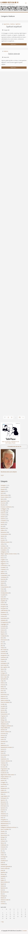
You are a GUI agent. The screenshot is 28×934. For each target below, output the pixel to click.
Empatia (3, 659)
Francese (3, 684)
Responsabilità (4, 727)
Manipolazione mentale (6, 747)
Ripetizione (3, 888)
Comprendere (4, 575)
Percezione (3, 653)
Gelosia (2, 886)
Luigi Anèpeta (4, 796)
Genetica (3, 688)
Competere (3, 520)
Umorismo (3, 628)
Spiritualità (3, 678)
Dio (1, 851)
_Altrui (2, 544)
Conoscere (3, 487)
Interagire (3, 485)
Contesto (3, 903)
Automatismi (4, 618)
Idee (2, 645)
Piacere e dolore (4, 497)
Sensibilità (3, 876)
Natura (2, 669)
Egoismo (3, 800)
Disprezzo (3, 696)
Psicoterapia (3, 614)
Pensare (2, 522)
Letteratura (3, 657)
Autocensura (4, 694)
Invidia (2, 852)
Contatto (25, 930)
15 (19, 417)
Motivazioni (3, 532)
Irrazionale (3, 815)
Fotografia (3, 819)
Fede (2, 817)
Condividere (3, 550)
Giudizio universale (14, 53)
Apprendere (3, 598)
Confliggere (3, 508)
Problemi (3, 708)
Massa (2, 843)
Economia (3, 733)
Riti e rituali (3, 649)
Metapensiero (4, 788)
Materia (2, 897)
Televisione (3, 813)
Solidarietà (3, 770)
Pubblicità (3, 864)
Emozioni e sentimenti (6, 507)
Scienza (2, 630)
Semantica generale (5, 866)
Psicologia (3, 510)
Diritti (2, 862)
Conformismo (4, 565)
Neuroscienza (4, 835)
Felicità (2, 536)
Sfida (2, 794)
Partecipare (3, 798)
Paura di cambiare (5, 702)
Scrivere (2, 849)
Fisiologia (3, 895)
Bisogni (2, 489)
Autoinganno (4, 663)
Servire (2, 858)
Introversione (4, 755)
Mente (2, 499)
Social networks (4, 821)
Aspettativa (3, 825)
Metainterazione (4, 823)
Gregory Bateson (5, 776)
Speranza (3, 807)
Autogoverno (4, 655)
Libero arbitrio (4, 548)
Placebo (2, 831)
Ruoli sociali (3, 665)
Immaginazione (4, 622)
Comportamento (5, 587)
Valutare (3, 516)
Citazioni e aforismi (5, 761)
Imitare (2, 591)
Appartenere (6, 24)
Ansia (2, 870)
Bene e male (3, 677)
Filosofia (3, 505)
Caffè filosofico (4, 610)
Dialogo (2, 720)
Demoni (2, 710)
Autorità (3, 809)
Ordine (2, 790)
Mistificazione (4, 675)
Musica (2, 692)
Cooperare (3, 569)
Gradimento (3, 759)
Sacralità (3, 706)
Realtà (2, 751)
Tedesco (3, 854)
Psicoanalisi (3, 784)
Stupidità (3, 600)
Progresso (3, 716)
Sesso (2, 690)
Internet (2, 833)
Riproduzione (4, 892)
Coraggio (3, 782)
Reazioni (3, 874)
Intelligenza (3, 552)
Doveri (2, 901)
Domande (3, 604)
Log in (2, 475)
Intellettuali (3, 845)
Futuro (2, 671)
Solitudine (3, 620)
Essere (2, 739)
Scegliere (3, 559)
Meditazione (3, 745)
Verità (2, 538)
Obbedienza (3, 723)
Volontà (2, 581)
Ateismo (3, 786)
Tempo (2, 647)
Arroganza (3, 606)
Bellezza (3, 585)
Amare (2, 555)
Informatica (3, 806)
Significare (17, 24)
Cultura (2, 602)
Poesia (2, 661)
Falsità (2, 583)
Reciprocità (3, 804)
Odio (2, 743)
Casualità (3, 595)
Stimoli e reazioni (5, 731)
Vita (2, 526)
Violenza (3, 682)
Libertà (2, 524)
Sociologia (3, 856)
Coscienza (3, 514)
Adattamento (4, 792)
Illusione (3, 632)
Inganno (3, 634)
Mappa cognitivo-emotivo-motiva (9, 553)
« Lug (2, 921)
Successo (3, 766)
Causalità (3, 567)
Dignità (2, 884)
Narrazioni (3, 802)
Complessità (3, 636)
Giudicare (12, 24)
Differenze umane (5, 542)
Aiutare (2, 780)
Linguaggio (3, 624)
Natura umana (4, 495)
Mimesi (2, 839)
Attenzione (3, 698)
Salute (2, 878)
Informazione (4, 639)
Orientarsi (3, 847)
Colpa (2, 680)
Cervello (2, 704)
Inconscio (3, 503)
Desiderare (3, 612)
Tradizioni (3, 763)
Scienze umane (4, 868)
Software (3, 841)
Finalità (2, 737)
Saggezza (3, 563)
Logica (2, 571)
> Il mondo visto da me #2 (14, 446)
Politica (2, 530)
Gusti (2, 890)
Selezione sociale (5, 899)
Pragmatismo (4, 768)
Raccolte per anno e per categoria (9, 471)
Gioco (2, 643)
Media (2, 686)
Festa (2, 753)
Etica (2, 493)
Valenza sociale (4, 700)
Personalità (3, 778)
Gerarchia (3, 579)
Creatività (3, 651)
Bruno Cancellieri (5, 829)
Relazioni (3, 528)
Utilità (2, 811)
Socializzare (3, 772)
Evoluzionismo (4, 714)
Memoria (3, 712)
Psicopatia (3, 608)
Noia (2, 893)
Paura (2, 557)
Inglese (2, 880)
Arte (2, 641)
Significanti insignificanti (14, 26)
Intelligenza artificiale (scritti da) (8, 827)
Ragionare (3, 561)
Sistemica (3, 518)
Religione (3, 491)
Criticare (3, 616)
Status (2, 596)
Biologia (3, 837)
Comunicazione (4, 534)
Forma (2, 749)
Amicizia (3, 735)
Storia (2, 757)
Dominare (3, 741)
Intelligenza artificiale (6, 725)
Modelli (2, 718)
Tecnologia (3, 765)
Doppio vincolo (4, 722)
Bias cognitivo (4, 667)
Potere (2, 589)
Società (2, 540)
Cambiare (3, 546)
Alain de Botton (4, 882)
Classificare (3, 860)
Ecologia (3, 673)
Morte (2, 637)
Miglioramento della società (7, 774)
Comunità (3, 626)
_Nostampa (3, 577)
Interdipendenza (4, 593)
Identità (2, 573)
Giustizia (3, 729)
